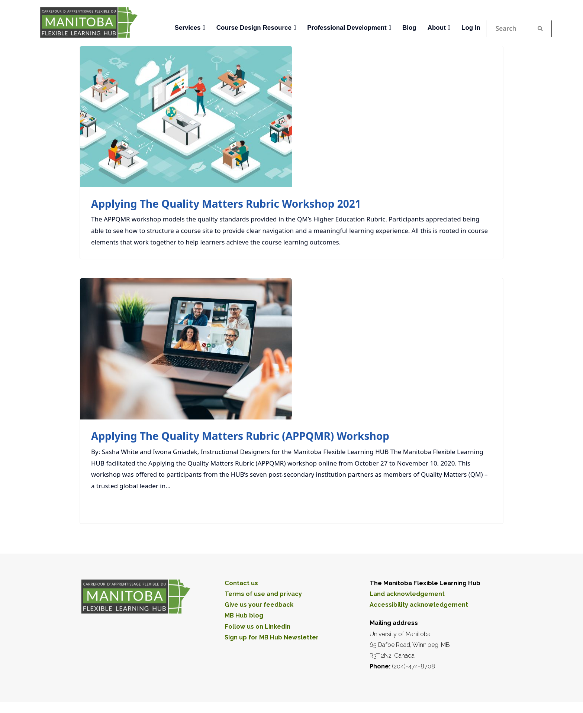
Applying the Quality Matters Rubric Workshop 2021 (226, 204)
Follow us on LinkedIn (257, 626)
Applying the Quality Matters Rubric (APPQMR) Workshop (240, 436)
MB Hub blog (244, 615)
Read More (471, 505)
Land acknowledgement (407, 593)
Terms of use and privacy (263, 593)
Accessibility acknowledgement (419, 604)
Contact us (241, 583)
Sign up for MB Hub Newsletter (272, 637)
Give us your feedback (259, 604)
